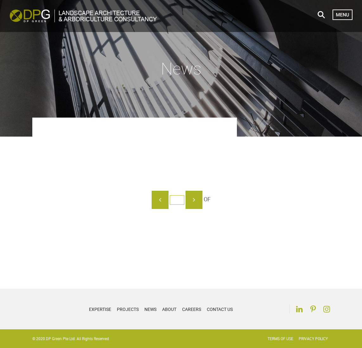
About (169, 309)
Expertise (100, 309)
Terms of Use (280, 338)
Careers (191, 309)
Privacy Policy (313, 338)
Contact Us (220, 309)
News (150, 309)
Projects (128, 309)
